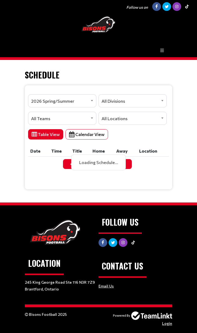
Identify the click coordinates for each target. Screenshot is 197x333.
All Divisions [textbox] (113, 101)
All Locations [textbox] (114, 118)
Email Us (106, 286)
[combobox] (62, 100)
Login (167, 323)
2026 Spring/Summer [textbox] (52, 101)
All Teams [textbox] (40, 118)
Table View (46, 134)
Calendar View (87, 134)
